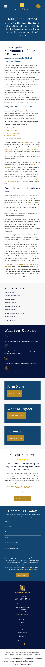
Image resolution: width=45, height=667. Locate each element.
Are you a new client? (11, 543)
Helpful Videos (16, 416)
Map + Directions (22, 614)
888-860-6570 (22, 599)
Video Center (22, 632)
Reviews (22, 626)
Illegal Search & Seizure (14, 138)
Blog (22, 629)
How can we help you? (11, 548)
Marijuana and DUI (12, 136)
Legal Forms (15, 438)
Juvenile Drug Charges (13, 133)
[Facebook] (25, 644)
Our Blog (14, 393)
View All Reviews (22, 499)
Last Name (7, 526)
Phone (6, 532)
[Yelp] (20, 644)
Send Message (22, 575)
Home (22, 622)
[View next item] (24, 492)
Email (6, 537)
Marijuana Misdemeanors (14, 128)
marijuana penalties (27, 142)
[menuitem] (22, 292)
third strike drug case (22, 149)
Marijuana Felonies (12, 130)
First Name (7, 521)
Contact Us (22, 636)
